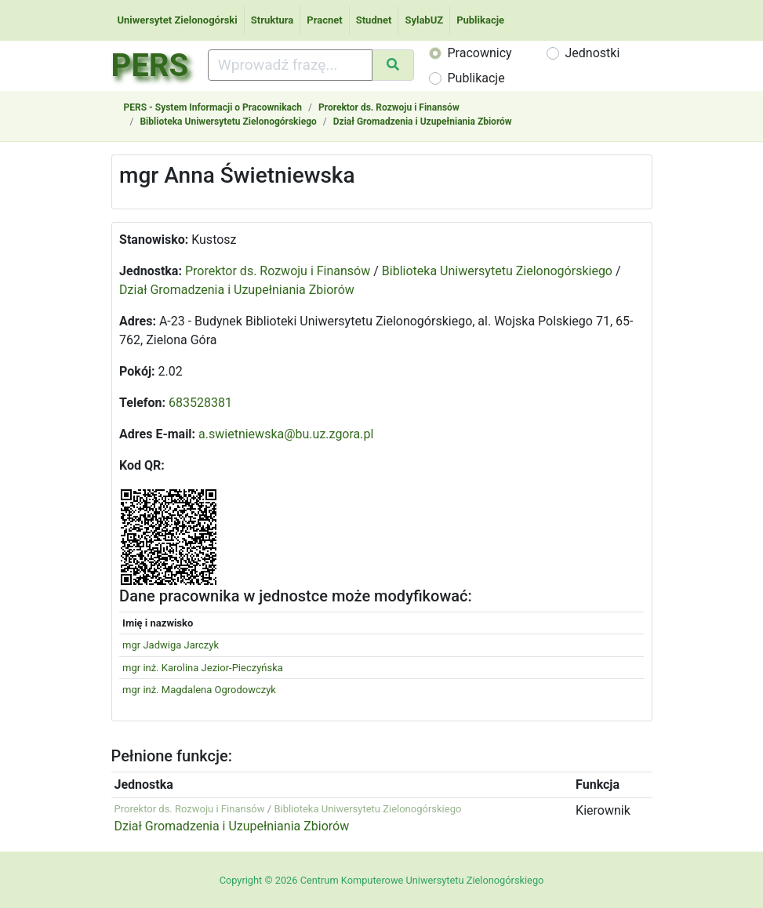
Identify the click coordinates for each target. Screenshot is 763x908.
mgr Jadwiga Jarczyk (170, 645)
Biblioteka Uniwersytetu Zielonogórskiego (228, 121)
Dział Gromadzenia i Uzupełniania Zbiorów (422, 121)
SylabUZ (424, 20)
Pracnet (324, 20)
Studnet (374, 20)
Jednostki (592, 52)
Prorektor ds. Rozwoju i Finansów (389, 107)
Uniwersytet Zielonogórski (178, 20)
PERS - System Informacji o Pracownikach (213, 107)
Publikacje (480, 20)
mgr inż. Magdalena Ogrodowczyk (199, 690)
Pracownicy (480, 52)
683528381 (200, 402)
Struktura (272, 20)
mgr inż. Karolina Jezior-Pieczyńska (202, 668)
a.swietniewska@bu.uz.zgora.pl (285, 434)
